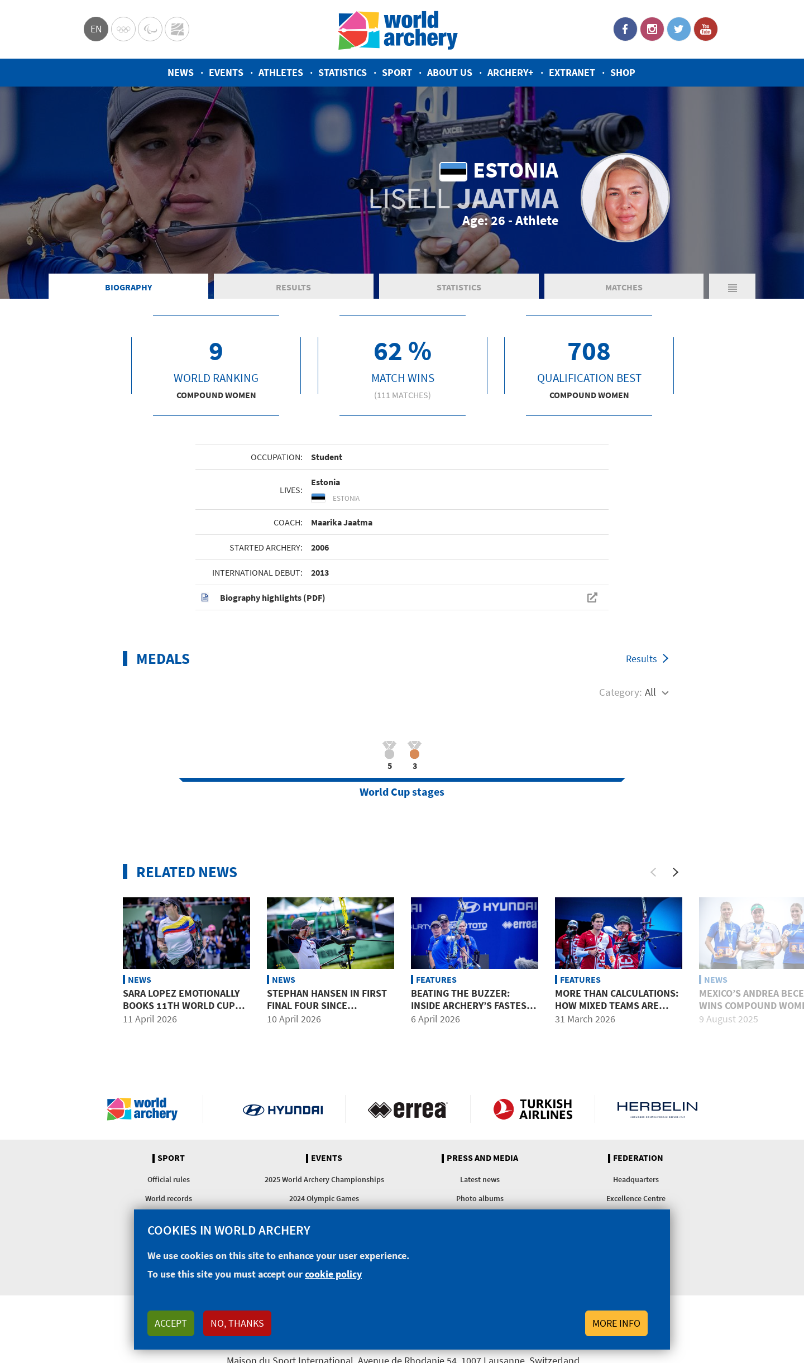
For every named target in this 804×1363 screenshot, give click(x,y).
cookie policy (333, 1274)
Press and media (482, 1158)
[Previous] (653, 872)
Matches (624, 287)
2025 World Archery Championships (324, 1179)
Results (293, 287)
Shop (622, 72)
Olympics (123, 29)
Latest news (480, 1179)
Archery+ (510, 72)
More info (616, 1323)
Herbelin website (657, 1109)
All (650, 692)
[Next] (675, 872)
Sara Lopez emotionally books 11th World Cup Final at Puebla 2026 (181, 1005)
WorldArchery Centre (177, 29)
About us (449, 72)
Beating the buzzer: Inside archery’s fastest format (471, 1005)
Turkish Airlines (533, 1109)
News (181, 72)
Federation (638, 1158)
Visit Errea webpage (408, 1109)
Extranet (572, 72)
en (96, 28)
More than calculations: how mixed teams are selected (616, 1005)
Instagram (652, 29)
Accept (171, 1323)
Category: (620, 692)
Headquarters (636, 1179)
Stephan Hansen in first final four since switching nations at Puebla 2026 (327, 1011)
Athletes (281, 72)
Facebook (625, 29)
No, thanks (237, 1323)
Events (226, 72)
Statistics (342, 72)
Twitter (679, 29)
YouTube (705, 29)
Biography (128, 287)
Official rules (168, 1179)
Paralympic (150, 29)
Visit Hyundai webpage (283, 1109)
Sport (397, 72)
